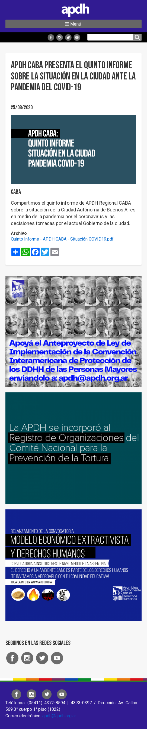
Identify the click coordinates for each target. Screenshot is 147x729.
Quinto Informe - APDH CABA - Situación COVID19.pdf (62, 239)
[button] (73, 24)
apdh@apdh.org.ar (59, 715)
